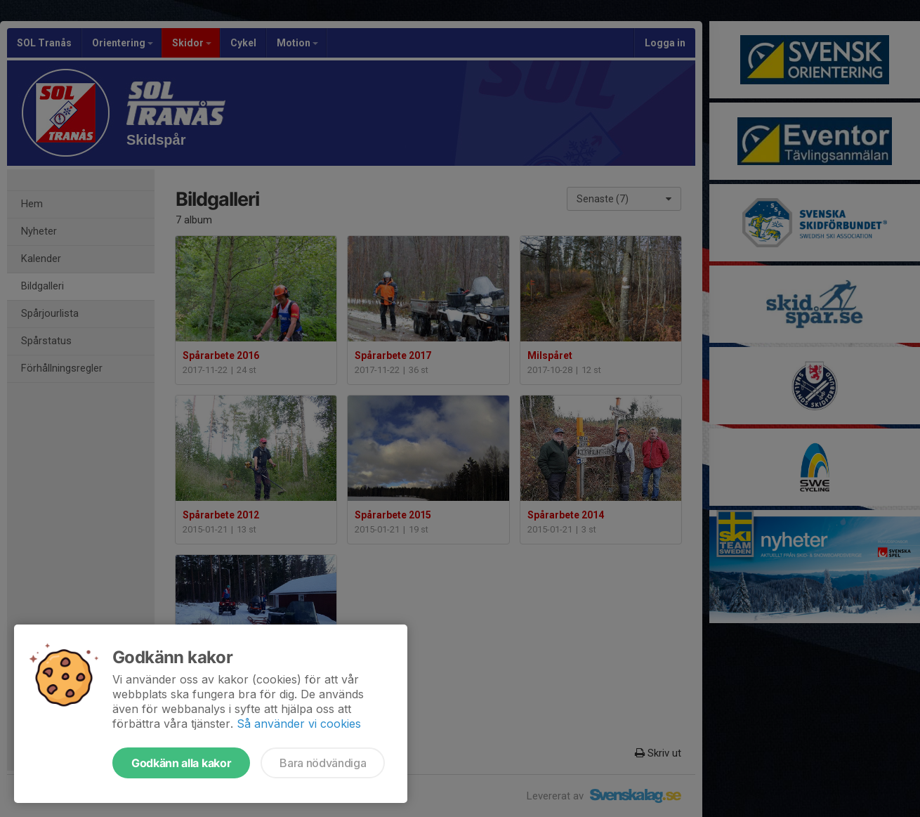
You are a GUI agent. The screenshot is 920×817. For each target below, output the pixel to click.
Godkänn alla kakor (181, 763)
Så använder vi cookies (299, 724)
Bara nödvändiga (323, 763)
